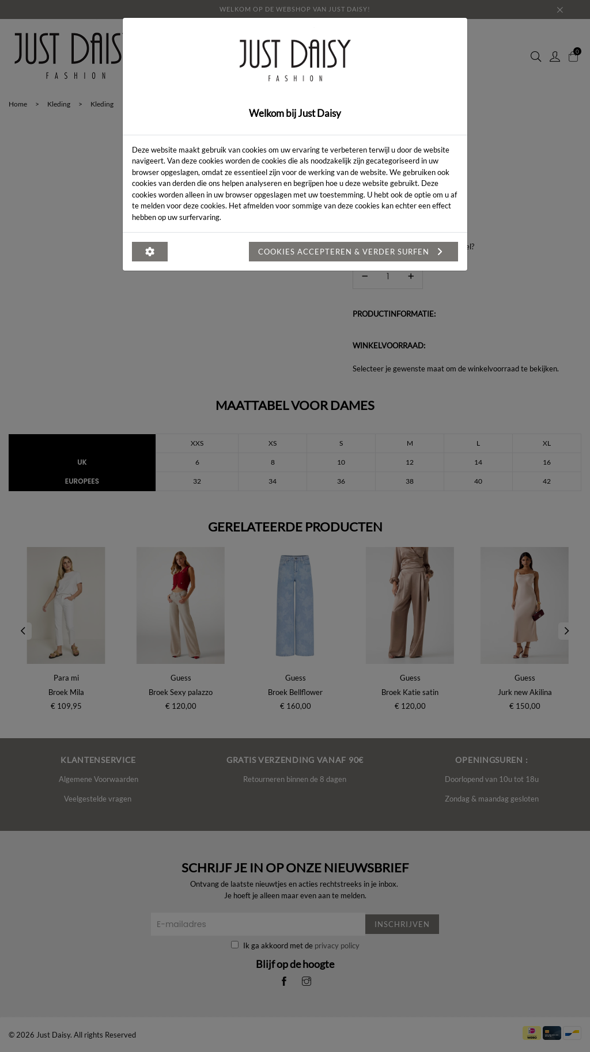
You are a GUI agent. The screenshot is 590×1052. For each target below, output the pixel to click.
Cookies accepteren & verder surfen (353, 251)
